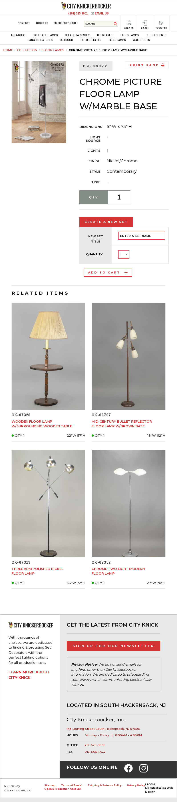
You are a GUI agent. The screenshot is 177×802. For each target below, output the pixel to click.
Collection (27, 50)
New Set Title (95, 238)
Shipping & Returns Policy (104, 785)
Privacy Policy (136, 785)
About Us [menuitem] (42, 23)
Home (8, 50)
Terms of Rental (71, 785)
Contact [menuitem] (24, 23)
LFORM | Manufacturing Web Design (159, 788)
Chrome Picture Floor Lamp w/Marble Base (108, 50)
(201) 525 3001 (78, 13)
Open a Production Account (62, 789)
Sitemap (49, 785)
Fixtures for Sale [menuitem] (66, 23)
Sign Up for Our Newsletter (113, 646)
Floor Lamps (53, 50)
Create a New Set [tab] (106, 222)
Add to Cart (108, 272)
